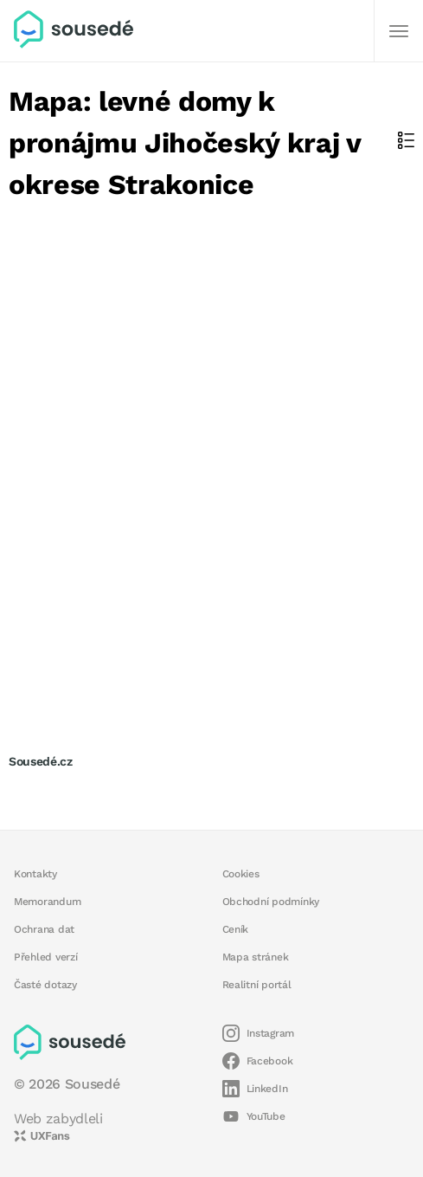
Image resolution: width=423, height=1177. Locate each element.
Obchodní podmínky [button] (271, 902)
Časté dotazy (45, 985)
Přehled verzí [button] (46, 957)
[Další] (398, 31)
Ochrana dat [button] (44, 929)
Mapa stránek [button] (255, 957)
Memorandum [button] (47, 902)
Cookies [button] (241, 874)
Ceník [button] (235, 929)
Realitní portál (257, 985)
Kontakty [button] (35, 874)
